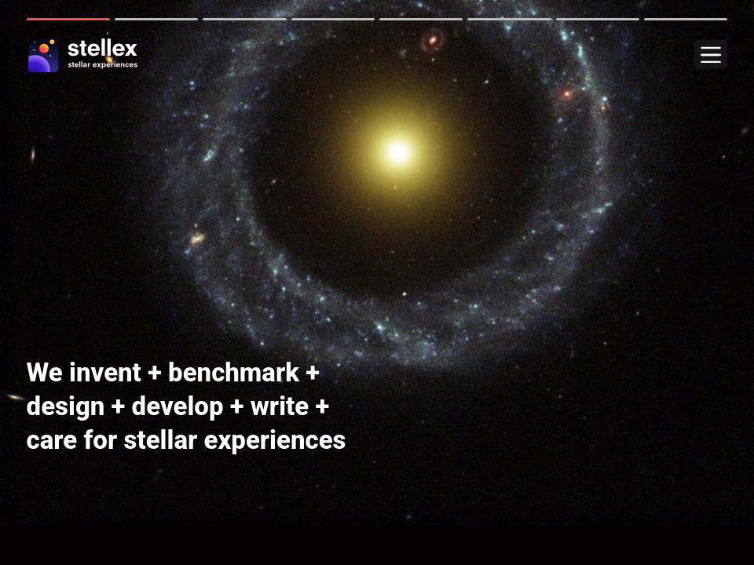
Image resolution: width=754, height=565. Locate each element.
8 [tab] (685, 19)
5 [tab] (421, 19)
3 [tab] (244, 19)
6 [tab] (509, 19)
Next (11, 282)
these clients (71, 509)
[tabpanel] (377, 282)
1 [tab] (68, 19)
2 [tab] (156, 19)
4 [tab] (333, 19)
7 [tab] (597, 19)
